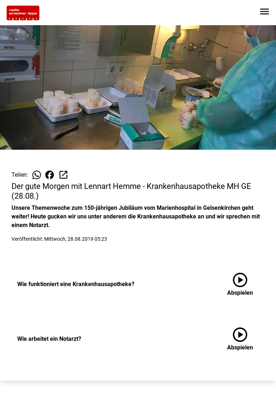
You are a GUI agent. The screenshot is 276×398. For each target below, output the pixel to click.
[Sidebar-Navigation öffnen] (264, 13)
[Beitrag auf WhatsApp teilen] (36, 175)
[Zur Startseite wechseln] (23, 13)
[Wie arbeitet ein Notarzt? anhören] (245, 339)
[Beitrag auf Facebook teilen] (49, 175)
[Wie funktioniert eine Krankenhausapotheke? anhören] (245, 284)
